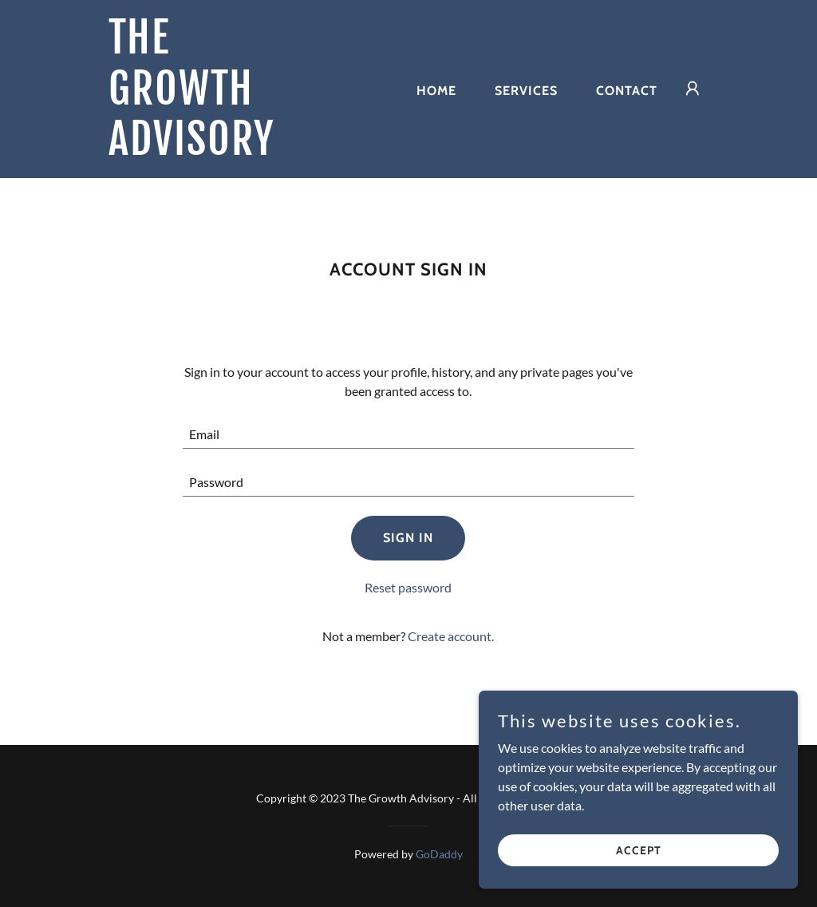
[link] (213, 149)
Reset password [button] (408, 587)
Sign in (408, 537)
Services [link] (526, 90)
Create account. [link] (451, 636)
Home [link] (436, 90)
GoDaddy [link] (439, 854)
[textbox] (408, 434)
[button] (692, 89)
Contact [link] (626, 90)
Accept (638, 849)
